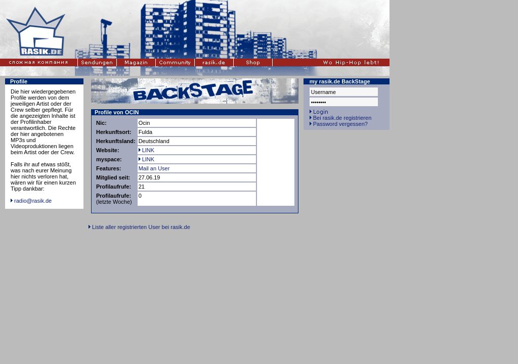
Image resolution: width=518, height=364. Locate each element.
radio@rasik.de (33, 201)
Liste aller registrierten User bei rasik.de (141, 227)
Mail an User (154, 168)
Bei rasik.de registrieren (342, 118)
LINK (146, 150)
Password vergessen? (340, 124)
